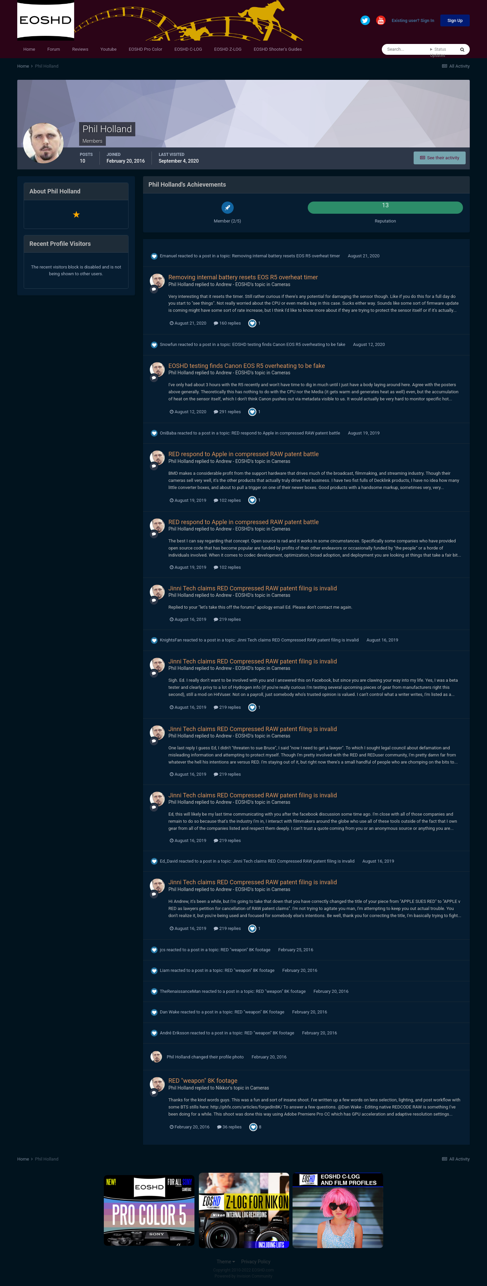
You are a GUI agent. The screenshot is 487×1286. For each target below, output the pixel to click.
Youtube (108, 49)
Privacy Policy (255, 1261)
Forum (53, 49)
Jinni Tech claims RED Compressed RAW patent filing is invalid (252, 588)
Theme (225, 1261)
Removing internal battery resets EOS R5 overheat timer (286, 255)
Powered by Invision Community (244, 1276)
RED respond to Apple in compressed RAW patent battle (286, 433)
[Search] (406, 49)
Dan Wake (170, 1011)
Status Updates (438, 52)
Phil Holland (181, 284)
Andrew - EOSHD (233, 284)
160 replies (227, 323)
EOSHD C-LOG (188, 49)
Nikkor (222, 1088)
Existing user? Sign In (413, 20)
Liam (165, 970)
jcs (163, 949)
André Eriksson (174, 1032)
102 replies (227, 500)
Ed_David (169, 861)
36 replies (229, 1126)
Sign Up (455, 20)
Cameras (281, 284)
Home (29, 49)
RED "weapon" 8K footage (246, 949)
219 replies (227, 619)
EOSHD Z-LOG (227, 49)
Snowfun (168, 344)
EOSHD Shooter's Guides (278, 49)
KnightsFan (171, 639)
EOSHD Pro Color (145, 49)
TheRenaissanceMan (180, 991)
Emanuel (168, 255)
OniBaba (168, 433)
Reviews (80, 49)
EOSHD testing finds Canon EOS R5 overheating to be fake (289, 344)
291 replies (227, 411)
